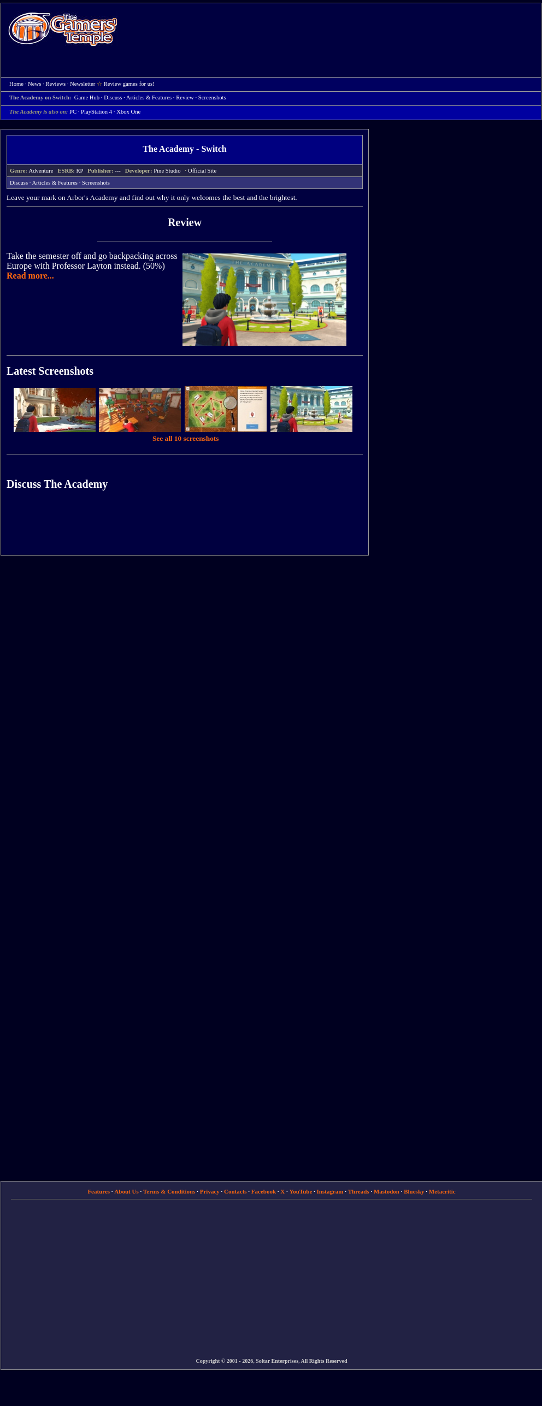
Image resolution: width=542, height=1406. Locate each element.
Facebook (263, 1191)
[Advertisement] (255, 82)
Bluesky (414, 1191)
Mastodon (386, 1191)
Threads (358, 1191)
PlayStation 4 (96, 112)
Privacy (210, 1191)
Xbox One (128, 112)
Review (185, 222)
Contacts (235, 1191)
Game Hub (86, 97)
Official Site (202, 171)
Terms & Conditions (169, 1191)
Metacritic (442, 1191)
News (34, 84)
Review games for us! (129, 84)
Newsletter (82, 84)
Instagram (330, 1191)
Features (98, 1191)
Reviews (55, 84)
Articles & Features (55, 183)
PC (72, 112)
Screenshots (96, 183)
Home (62, 28)
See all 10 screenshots (185, 438)
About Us (126, 1191)
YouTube (301, 1191)
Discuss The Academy (57, 484)
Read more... (30, 275)
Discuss (113, 97)
